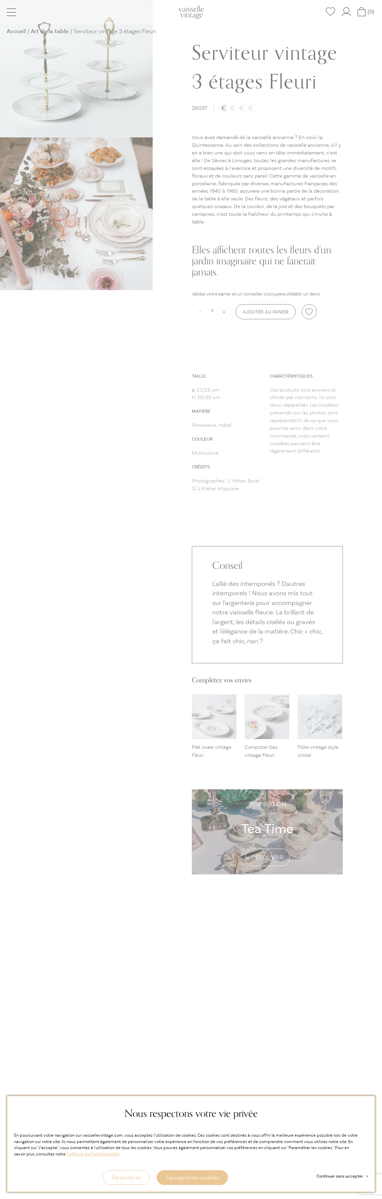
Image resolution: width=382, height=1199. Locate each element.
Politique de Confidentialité (93, 1153)
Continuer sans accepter (342, 1176)
